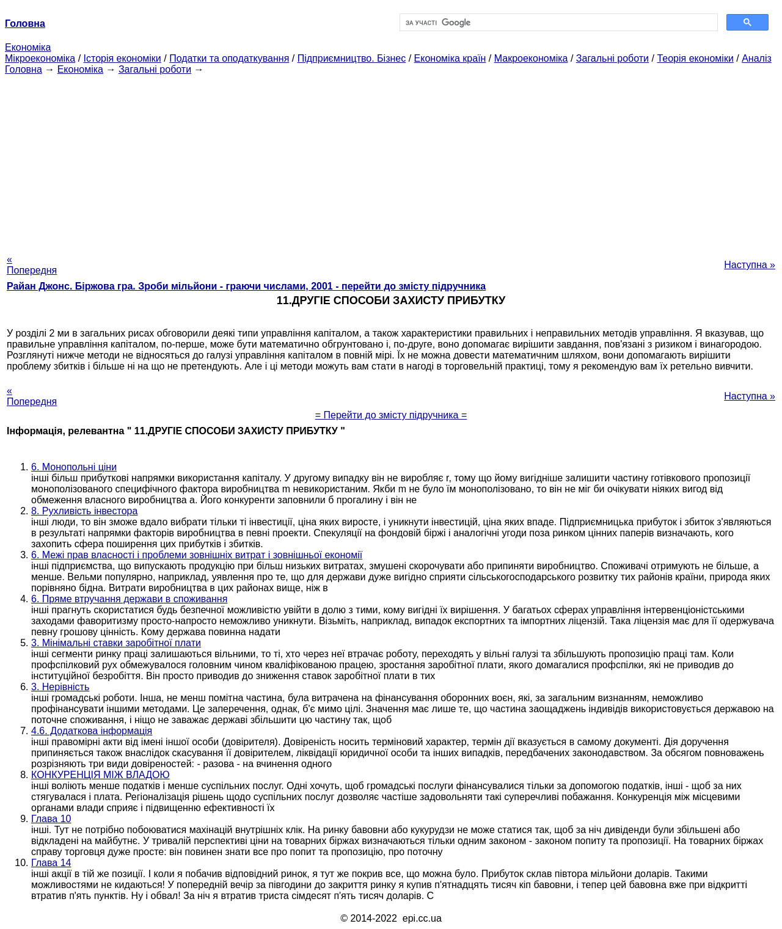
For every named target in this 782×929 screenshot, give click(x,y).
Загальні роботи (612, 58)
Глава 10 (51, 819)
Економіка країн (450, 58)
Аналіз (757, 58)
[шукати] (557, 22)
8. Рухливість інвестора (84, 511)
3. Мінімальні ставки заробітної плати (116, 643)
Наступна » (749, 265)
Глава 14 (51, 863)
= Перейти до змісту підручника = (391, 415)
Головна (23, 69)
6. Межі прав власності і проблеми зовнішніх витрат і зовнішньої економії (196, 555)
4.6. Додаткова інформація (91, 731)
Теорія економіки (695, 58)
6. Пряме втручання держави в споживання (129, 599)
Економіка (28, 47)
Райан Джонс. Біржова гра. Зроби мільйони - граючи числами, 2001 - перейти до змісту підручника (246, 286)
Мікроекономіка (40, 58)
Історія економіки (122, 58)
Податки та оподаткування (229, 58)
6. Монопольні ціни (74, 467)
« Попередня (32, 264)
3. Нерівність (60, 687)
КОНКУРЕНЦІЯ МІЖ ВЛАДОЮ (100, 775)
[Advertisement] (391, 160)
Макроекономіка (531, 58)
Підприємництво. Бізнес (352, 58)
